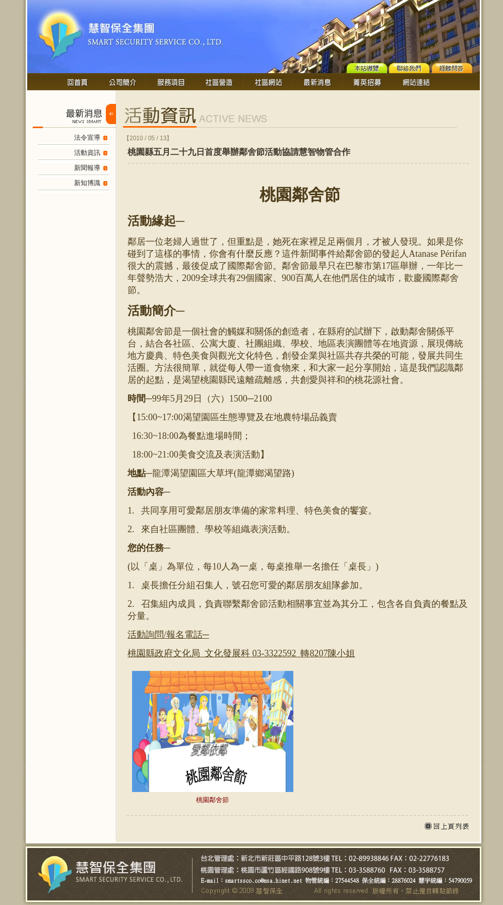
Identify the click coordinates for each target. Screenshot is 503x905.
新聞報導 (87, 168)
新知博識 (87, 183)
